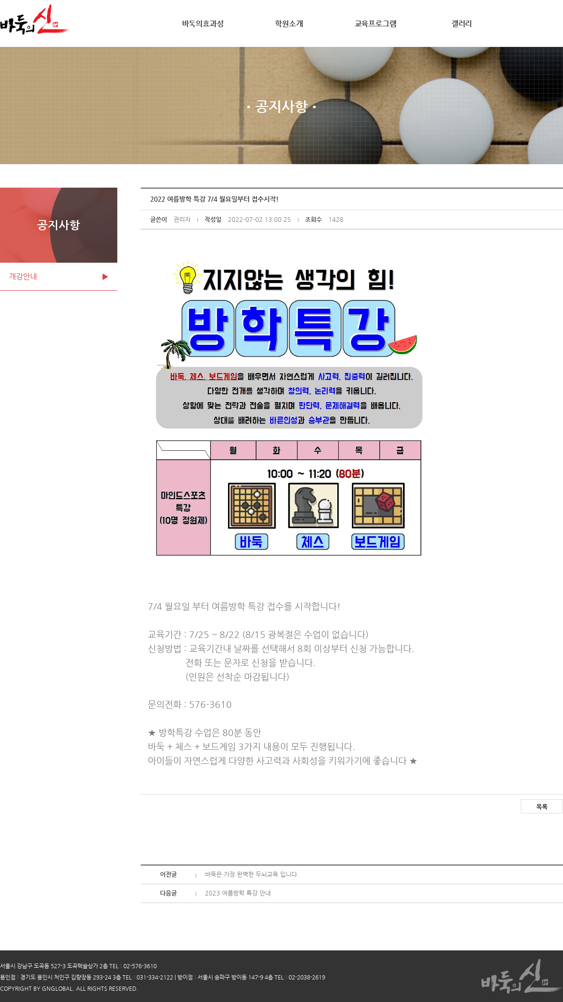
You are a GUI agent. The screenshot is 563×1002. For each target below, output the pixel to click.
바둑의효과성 (203, 23)
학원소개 (289, 23)
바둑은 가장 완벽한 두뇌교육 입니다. (252, 874)
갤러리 (461, 23)
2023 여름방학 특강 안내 (238, 892)
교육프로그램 (375, 23)
